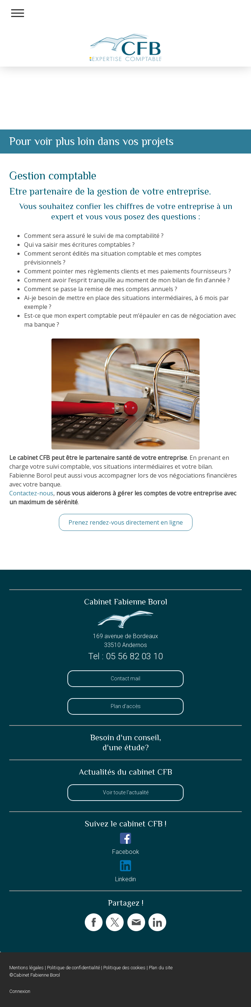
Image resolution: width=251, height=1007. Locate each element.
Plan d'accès (126, 706)
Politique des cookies (124, 967)
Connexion (19, 991)
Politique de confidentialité (73, 967)
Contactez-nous (31, 493)
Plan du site (161, 967)
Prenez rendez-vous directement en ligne (125, 522)
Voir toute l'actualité (125, 792)
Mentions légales (26, 967)
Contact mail (125, 678)
